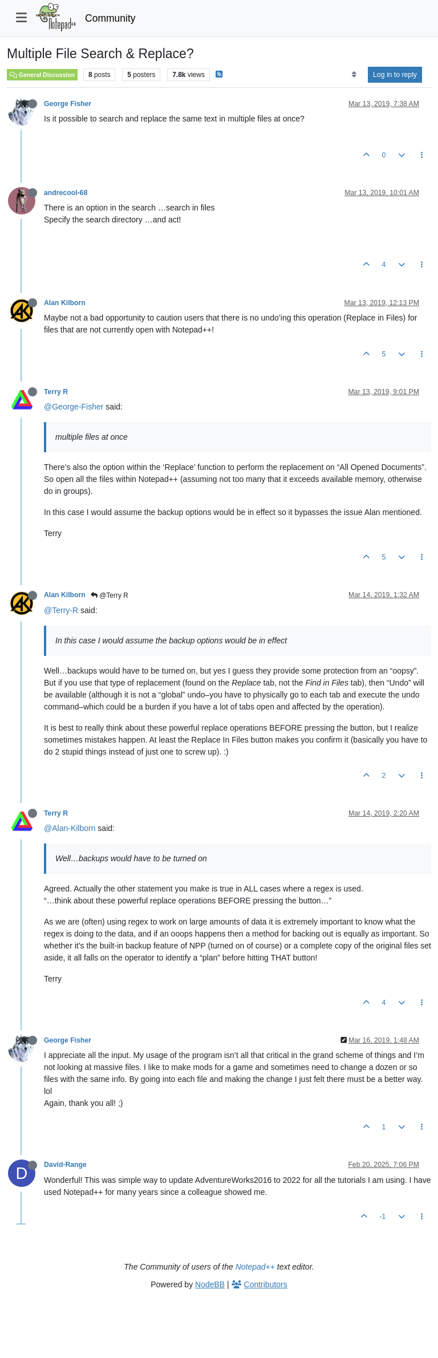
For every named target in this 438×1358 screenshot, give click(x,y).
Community (110, 18)
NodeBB (210, 1284)
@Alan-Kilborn (69, 828)
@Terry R (109, 595)
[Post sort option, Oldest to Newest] (353, 75)
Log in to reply (395, 75)
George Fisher (67, 104)
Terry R (56, 392)
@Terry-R (61, 610)
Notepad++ (255, 1266)
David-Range (65, 1165)
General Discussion (42, 74)
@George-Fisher (73, 406)
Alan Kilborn (65, 303)
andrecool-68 (65, 193)
